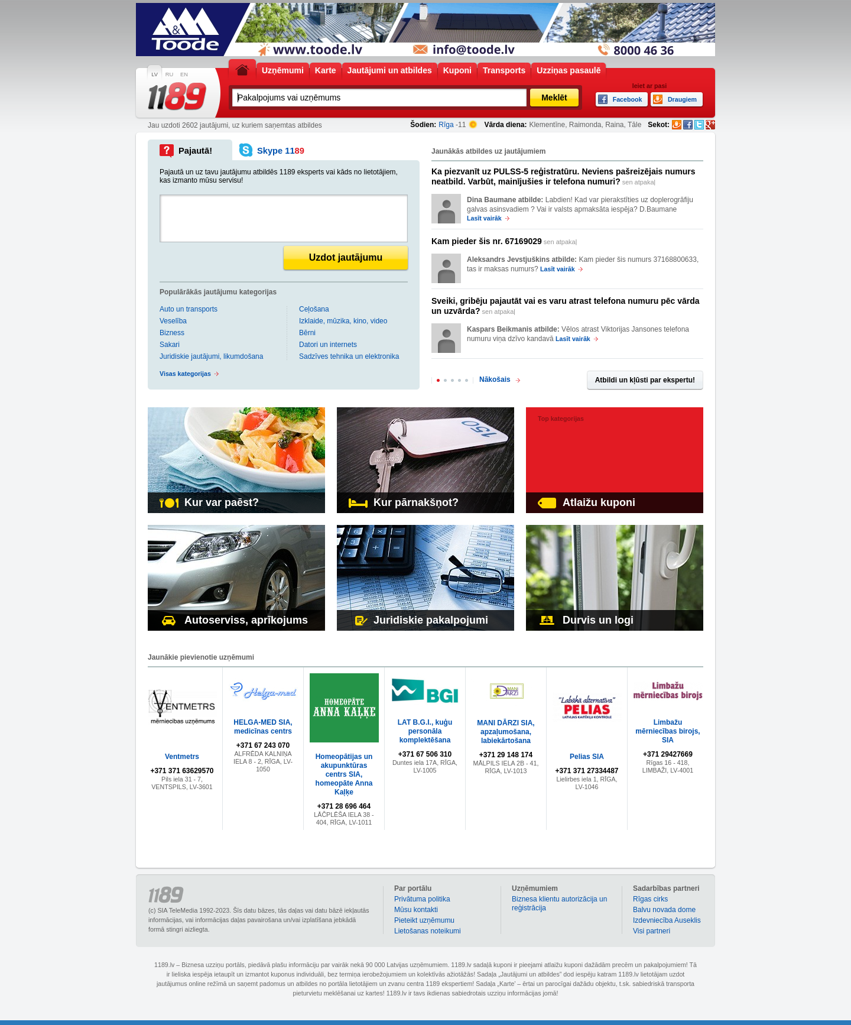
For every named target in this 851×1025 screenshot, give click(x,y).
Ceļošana (314, 309)
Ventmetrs (182, 756)
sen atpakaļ (563, 176)
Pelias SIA (587, 756)
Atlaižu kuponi (586, 502)
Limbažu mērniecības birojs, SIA (667, 731)
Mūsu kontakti (416, 910)
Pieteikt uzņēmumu (424, 920)
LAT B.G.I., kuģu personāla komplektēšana (425, 731)
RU (169, 74)
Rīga (446, 125)
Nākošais (495, 379)
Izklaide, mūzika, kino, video (343, 321)
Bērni (307, 333)
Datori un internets (328, 344)
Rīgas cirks (650, 899)
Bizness (172, 333)
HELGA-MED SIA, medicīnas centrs (262, 726)
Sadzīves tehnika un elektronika (349, 356)
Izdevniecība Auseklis (667, 920)
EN (184, 74)
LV (154, 74)
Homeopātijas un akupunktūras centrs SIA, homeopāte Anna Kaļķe (344, 774)
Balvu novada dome (664, 910)
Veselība (173, 321)
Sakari (170, 344)
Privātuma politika (422, 899)
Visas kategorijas (185, 373)
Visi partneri (651, 931)
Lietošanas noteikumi (427, 931)
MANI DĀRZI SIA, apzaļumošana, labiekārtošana (505, 732)
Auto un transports (188, 309)
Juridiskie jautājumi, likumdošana (211, 356)
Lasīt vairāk (484, 218)
